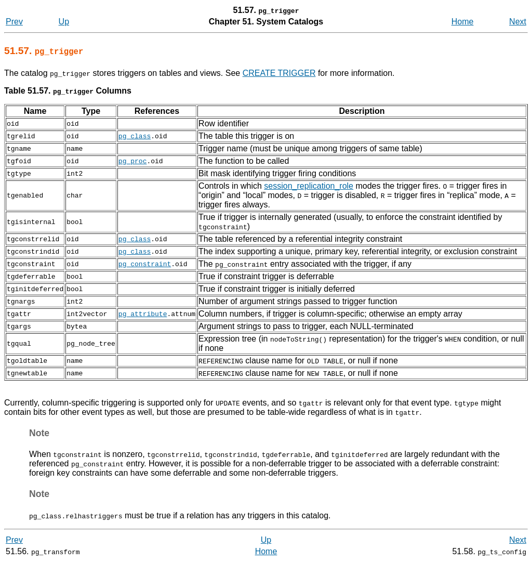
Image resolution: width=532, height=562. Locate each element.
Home (462, 21)
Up (64, 21)
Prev (14, 21)
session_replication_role (308, 185)
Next (517, 21)
